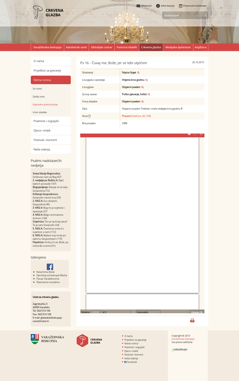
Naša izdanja (42, 149)
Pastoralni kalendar (193, 5)
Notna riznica (42, 80)
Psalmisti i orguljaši (46, 121)
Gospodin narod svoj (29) (47, 197)
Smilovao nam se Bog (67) (47, 177)
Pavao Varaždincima (47, 278)
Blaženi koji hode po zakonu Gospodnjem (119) (49, 237)
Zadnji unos (39, 96)
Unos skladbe (40, 112)
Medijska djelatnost (178, 47)
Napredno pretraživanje (45, 104)
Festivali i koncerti (45, 140)
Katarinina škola (45, 272)
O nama (39, 61)
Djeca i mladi (42, 130)
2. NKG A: (38, 201)
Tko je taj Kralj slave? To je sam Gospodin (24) (50, 223)
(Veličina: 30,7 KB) (136, 116)
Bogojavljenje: (40, 187)
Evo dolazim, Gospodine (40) (45, 202)
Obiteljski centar (101, 47)
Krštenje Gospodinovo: (45, 194)
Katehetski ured (76, 47)
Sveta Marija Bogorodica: (46, 173)
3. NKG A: (38, 207)
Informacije (165, 5)
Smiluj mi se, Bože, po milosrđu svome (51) (51, 243)
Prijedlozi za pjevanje (47, 70)
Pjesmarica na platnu (48, 282)
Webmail (144, 5)
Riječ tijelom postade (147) (48, 182)
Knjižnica (200, 47)
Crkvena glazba (151, 47)
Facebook (130, 361)
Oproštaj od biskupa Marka (51, 275)
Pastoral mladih (127, 47)
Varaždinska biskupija (47, 47)
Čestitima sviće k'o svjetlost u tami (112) (48, 230)
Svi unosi (37, 88)
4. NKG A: (38, 214)
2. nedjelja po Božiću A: (45, 180)
